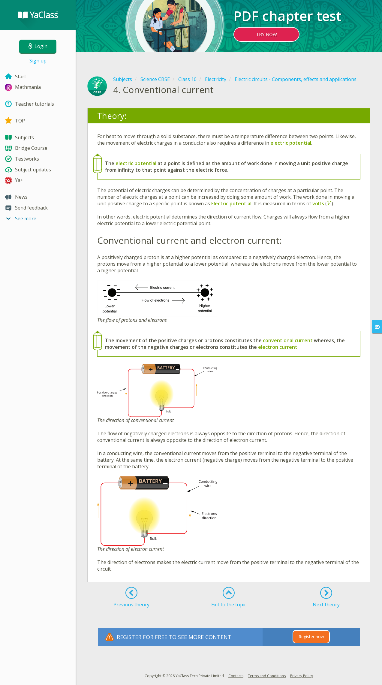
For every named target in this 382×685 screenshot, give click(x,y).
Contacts (235, 675)
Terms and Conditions (267, 675)
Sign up (38, 61)
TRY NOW (266, 34)
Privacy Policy (301, 675)
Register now (311, 636)
